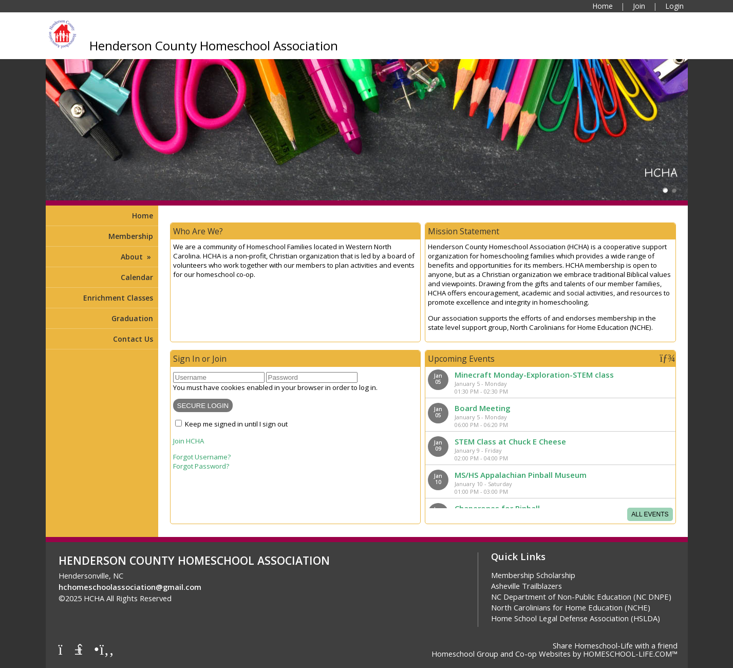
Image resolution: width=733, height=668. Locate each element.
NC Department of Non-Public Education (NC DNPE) (581, 596)
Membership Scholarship (533, 575)
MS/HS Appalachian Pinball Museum (521, 475)
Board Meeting (483, 408)
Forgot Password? (201, 466)
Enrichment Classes (118, 298)
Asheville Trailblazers (526, 586)
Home (142, 215)
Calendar (137, 277)
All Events (649, 514)
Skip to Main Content (217, 598)
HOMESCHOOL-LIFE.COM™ (630, 653)
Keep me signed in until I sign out (236, 424)
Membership (130, 236)
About (137, 257)
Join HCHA (188, 441)
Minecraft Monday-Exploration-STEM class (534, 374)
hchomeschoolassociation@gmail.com (130, 587)
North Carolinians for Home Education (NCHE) (570, 607)
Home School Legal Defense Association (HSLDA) (575, 618)
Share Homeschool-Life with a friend (615, 645)
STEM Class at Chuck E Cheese (510, 441)
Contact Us (133, 339)
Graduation (132, 318)
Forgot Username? (202, 456)
